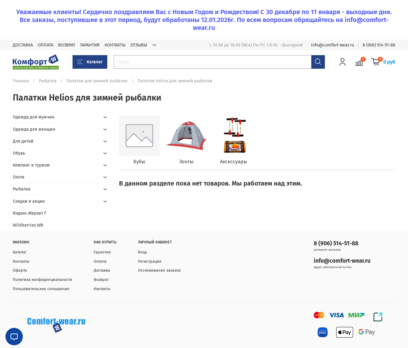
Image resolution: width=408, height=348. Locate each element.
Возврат (101, 279)
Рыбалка (48, 80)
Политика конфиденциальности (42, 279)
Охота (18, 177)
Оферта (20, 270)
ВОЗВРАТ (66, 45)
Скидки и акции (29, 201)
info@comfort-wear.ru (332, 45)
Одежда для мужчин (33, 117)
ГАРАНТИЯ (90, 45)
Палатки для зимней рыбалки (97, 80)
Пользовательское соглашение (41, 289)
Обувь (19, 153)
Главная (21, 80)
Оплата (100, 261)
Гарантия (102, 252)
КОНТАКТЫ (115, 45)
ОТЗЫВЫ (138, 45)
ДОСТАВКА (23, 45)
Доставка (102, 270)
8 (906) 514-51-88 (379, 45)
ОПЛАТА (45, 45)
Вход (142, 252)
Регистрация (149, 261)
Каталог (90, 62)
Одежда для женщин (34, 129)
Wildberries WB (28, 225)
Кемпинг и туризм (31, 165)
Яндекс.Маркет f (29, 213)
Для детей (23, 141)
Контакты (21, 261)
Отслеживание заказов (159, 270)
